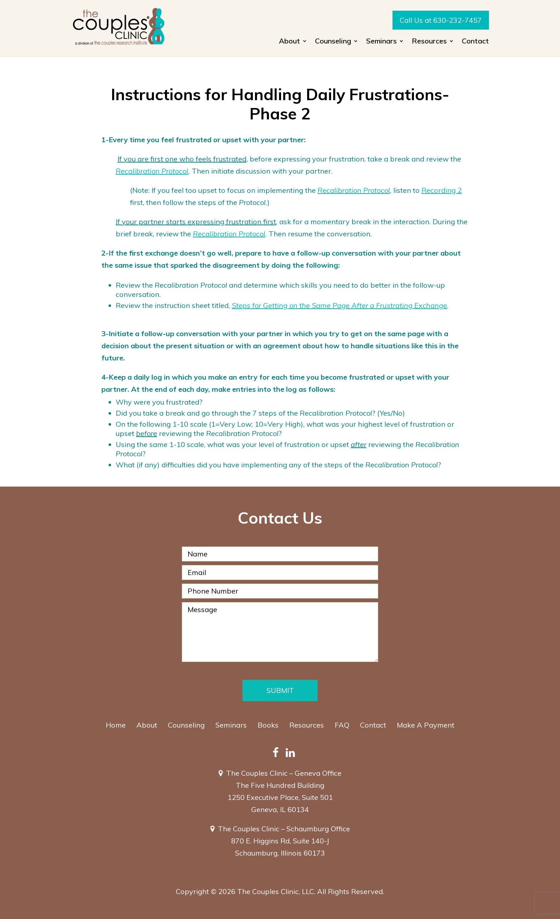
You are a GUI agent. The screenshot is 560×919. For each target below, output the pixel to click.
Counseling (333, 41)
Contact (475, 41)
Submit (280, 690)
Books (268, 724)
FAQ (342, 724)
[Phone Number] (280, 591)
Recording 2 (441, 190)
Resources (429, 41)
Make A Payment (425, 724)
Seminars (381, 41)
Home (116, 724)
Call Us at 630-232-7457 (441, 20)
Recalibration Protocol (152, 170)
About (289, 41)
